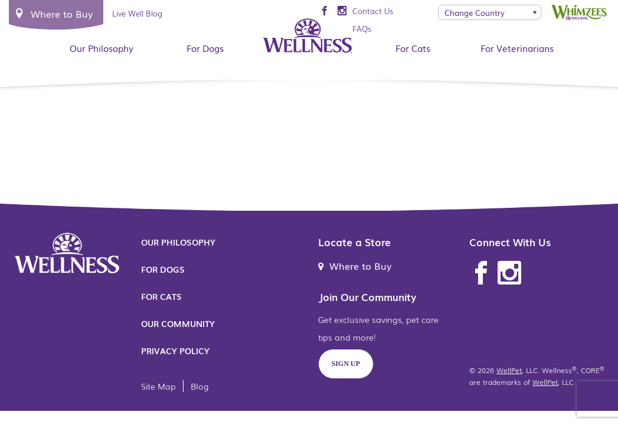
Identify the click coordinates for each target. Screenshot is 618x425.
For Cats (412, 47)
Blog (200, 386)
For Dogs (205, 47)
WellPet (509, 370)
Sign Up (346, 363)
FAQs (361, 28)
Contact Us (372, 11)
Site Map (158, 386)
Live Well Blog (137, 13)
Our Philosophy (101, 47)
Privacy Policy (175, 351)
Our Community (178, 323)
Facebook (481, 273)
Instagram (509, 273)
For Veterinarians (517, 47)
